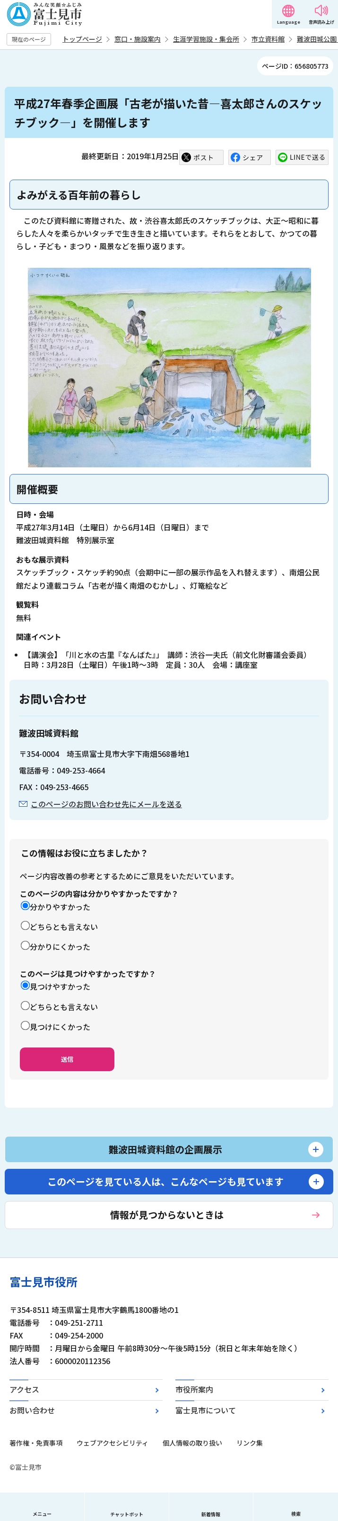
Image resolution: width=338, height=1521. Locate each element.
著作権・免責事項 (35, 1443)
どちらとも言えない (64, 926)
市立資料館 (268, 39)
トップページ (82, 39)
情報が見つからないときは (167, 1214)
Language (288, 22)
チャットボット (126, 1514)
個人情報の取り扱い (192, 1443)
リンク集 (249, 1443)
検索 (296, 1513)
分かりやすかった (60, 906)
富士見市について (205, 1410)
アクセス (24, 1389)
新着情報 (210, 1514)
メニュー (42, 1513)
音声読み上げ (321, 22)
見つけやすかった (60, 986)
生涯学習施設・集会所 (206, 39)
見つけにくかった (60, 1026)
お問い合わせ (32, 1410)
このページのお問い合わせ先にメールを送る (106, 804)
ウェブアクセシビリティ (112, 1443)
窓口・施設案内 (137, 39)
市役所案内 (194, 1389)
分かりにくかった (60, 946)
